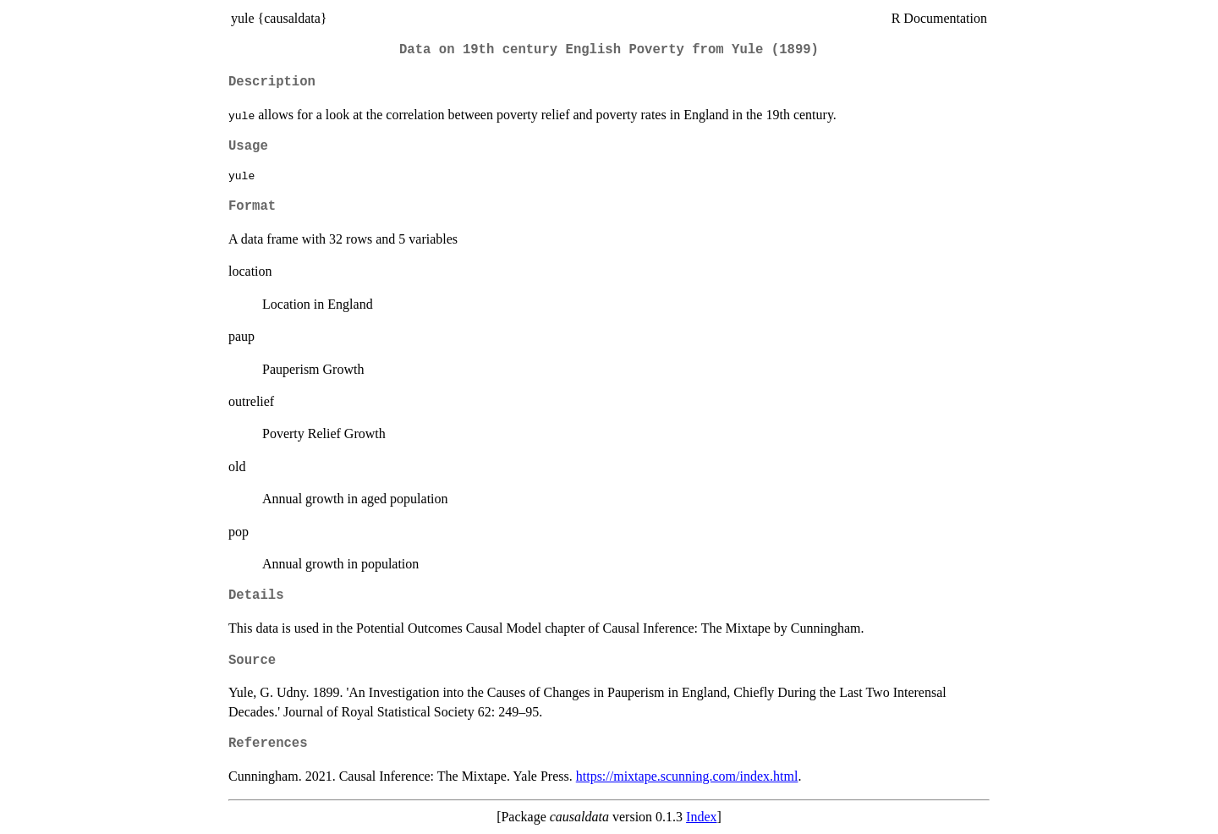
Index (701, 816)
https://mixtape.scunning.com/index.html (687, 776)
